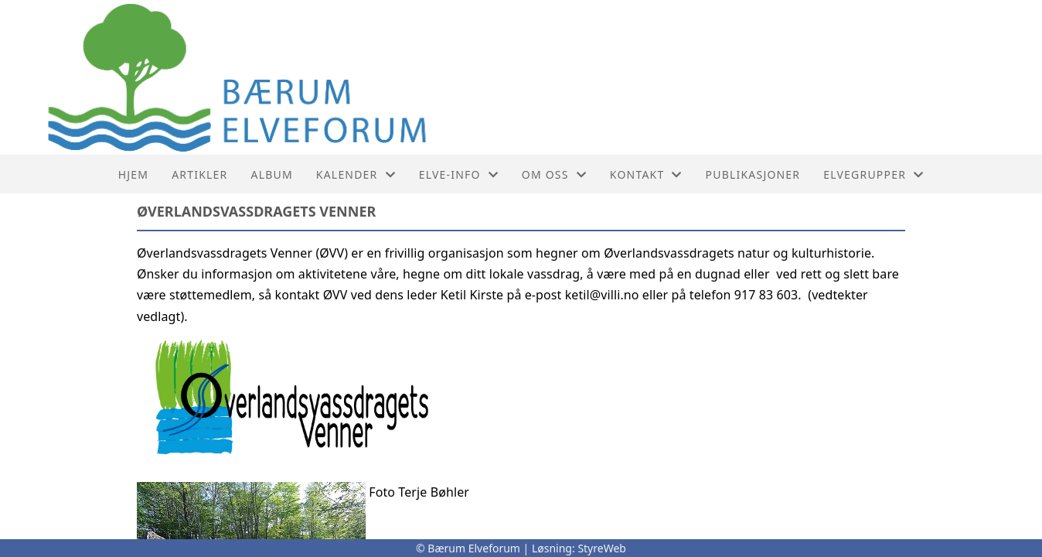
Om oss (554, 174)
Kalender (356, 174)
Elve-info (459, 174)
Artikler (199, 174)
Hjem (133, 174)
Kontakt (646, 174)
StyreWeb (601, 548)
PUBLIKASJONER (753, 174)
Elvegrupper (873, 174)
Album (272, 174)
